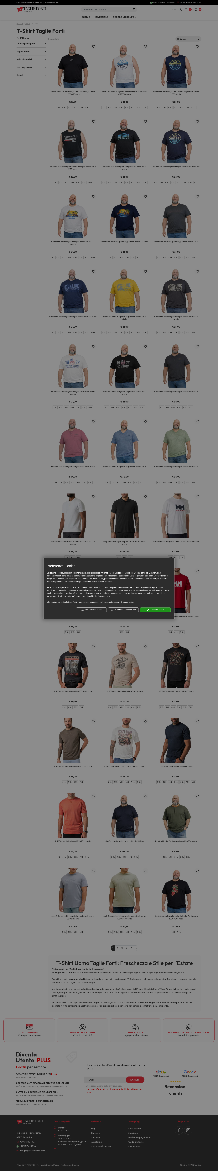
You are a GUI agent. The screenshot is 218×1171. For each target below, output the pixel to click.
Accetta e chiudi (155, 610)
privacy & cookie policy (124, 602)
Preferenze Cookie (91, 610)
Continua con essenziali (123, 610)
